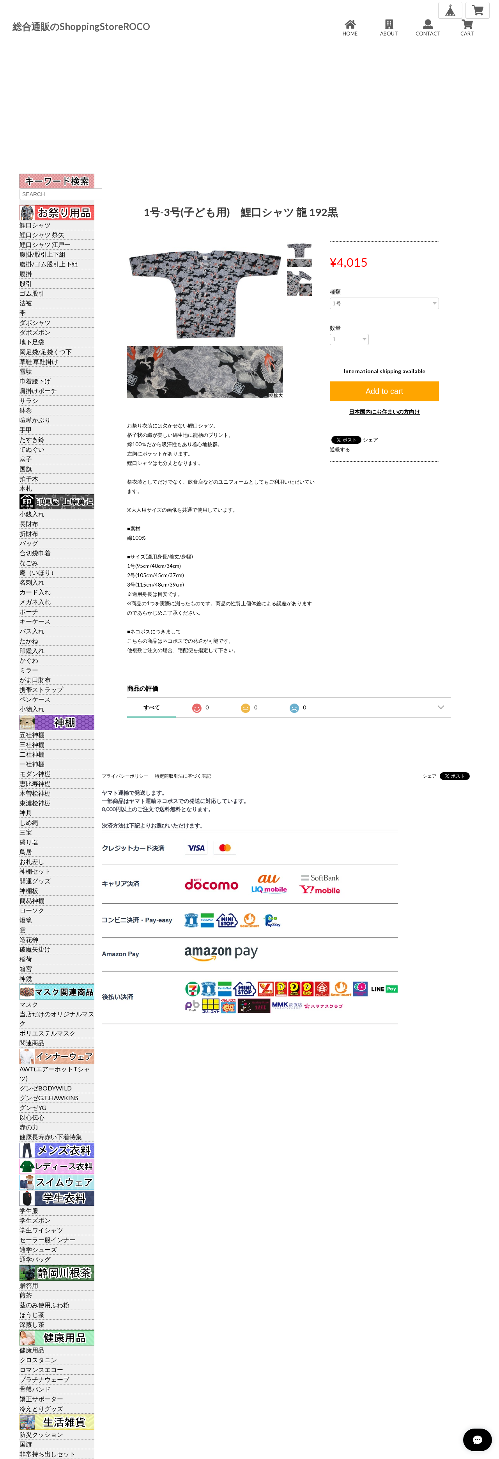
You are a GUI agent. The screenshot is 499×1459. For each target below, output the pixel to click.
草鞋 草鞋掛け (38, 361)
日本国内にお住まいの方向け (384, 411)
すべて (151, 707)
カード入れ (35, 592)
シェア (370, 439)
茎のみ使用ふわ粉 (44, 1304)
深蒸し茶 (31, 1324)
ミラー (28, 670)
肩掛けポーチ (38, 390)
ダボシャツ (35, 322)
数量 (335, 328)
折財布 (28, 533)
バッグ (28, 543)
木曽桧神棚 (35, 793)
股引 (25, 283)
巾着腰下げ (35, 381)
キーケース (35, 621)
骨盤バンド (35, 1389)
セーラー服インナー (47, 1239)
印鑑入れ (31, 650)
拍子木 (28, 478)
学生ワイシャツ (41, 1230)
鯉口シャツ (35, 225)
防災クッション (41, 1434)
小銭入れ (31, 514)
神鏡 (25, 978)
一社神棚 (31, 764)
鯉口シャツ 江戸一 (45, 244)
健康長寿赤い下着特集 (50, 1136)
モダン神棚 (35, 773)
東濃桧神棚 (35, 803)
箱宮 (25, 968)
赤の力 (28, 1127)
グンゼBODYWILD (45, 1088)
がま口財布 (35, 679)
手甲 (25, 429)
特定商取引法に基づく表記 (183, 776)
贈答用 (28, 1285)
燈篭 (25, 920)
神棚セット (35, 871)
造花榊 (28, 939)
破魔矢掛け (35, 949)
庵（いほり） (38, 572)
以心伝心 (31, 1117)
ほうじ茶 (31, 1314)
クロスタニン (38, 1359)
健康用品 (31, 1350)
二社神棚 (31, 754)
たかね (28, 640)
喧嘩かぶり (35, 420)
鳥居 (25, 851)
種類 (335, 291)
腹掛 (25, 273)
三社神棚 (31, 744)
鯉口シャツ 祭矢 (41, 234)
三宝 (25, 832)
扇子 (25, 459)
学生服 (28, 1210)
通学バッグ (35, 1259)
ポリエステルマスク (47, 1033)
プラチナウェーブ (44, 1379)
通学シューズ (38, 1249)
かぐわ (28, 660)
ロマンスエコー (41, 1369)
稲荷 (25, 959)
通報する (340, 449)
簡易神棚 (31, 900)
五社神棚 (31, 734)
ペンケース (35, 699)
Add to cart (384, 391)
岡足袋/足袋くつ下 (45, 351)
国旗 (25, 468)
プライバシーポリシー (125, 776)
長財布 (28, 523)
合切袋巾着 (35, 553)
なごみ (28, 562)
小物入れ (31, 709)
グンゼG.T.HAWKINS (48, 1097)
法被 (25, 303)
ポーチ (28, 611)
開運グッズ (35, 881)
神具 (25, 812)
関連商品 (31, 1042)
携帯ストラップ (41, 689)
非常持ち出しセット (47, 1453)
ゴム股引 (31, 293)
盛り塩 (28, 842)
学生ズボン (35, 1220)
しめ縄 (28, 822)
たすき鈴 (31, 439)
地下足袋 (31, 342)
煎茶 (25, 1295)
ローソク (31, 910)
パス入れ (31, 631)
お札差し (31, 861)
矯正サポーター (41, 1398)
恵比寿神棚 (35, 783)
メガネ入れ (35, 601)
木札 (25, 488)
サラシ (28, 400)
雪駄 (25, 371)
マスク (28, 1004)
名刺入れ (31, 582)
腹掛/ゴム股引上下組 (48, 264)
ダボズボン (35, 332)
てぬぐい (31, 449)
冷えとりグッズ (41, 1408)
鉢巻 (25, 410)
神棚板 (28, 890)
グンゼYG (32, 1107)
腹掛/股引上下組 (42, 254)
